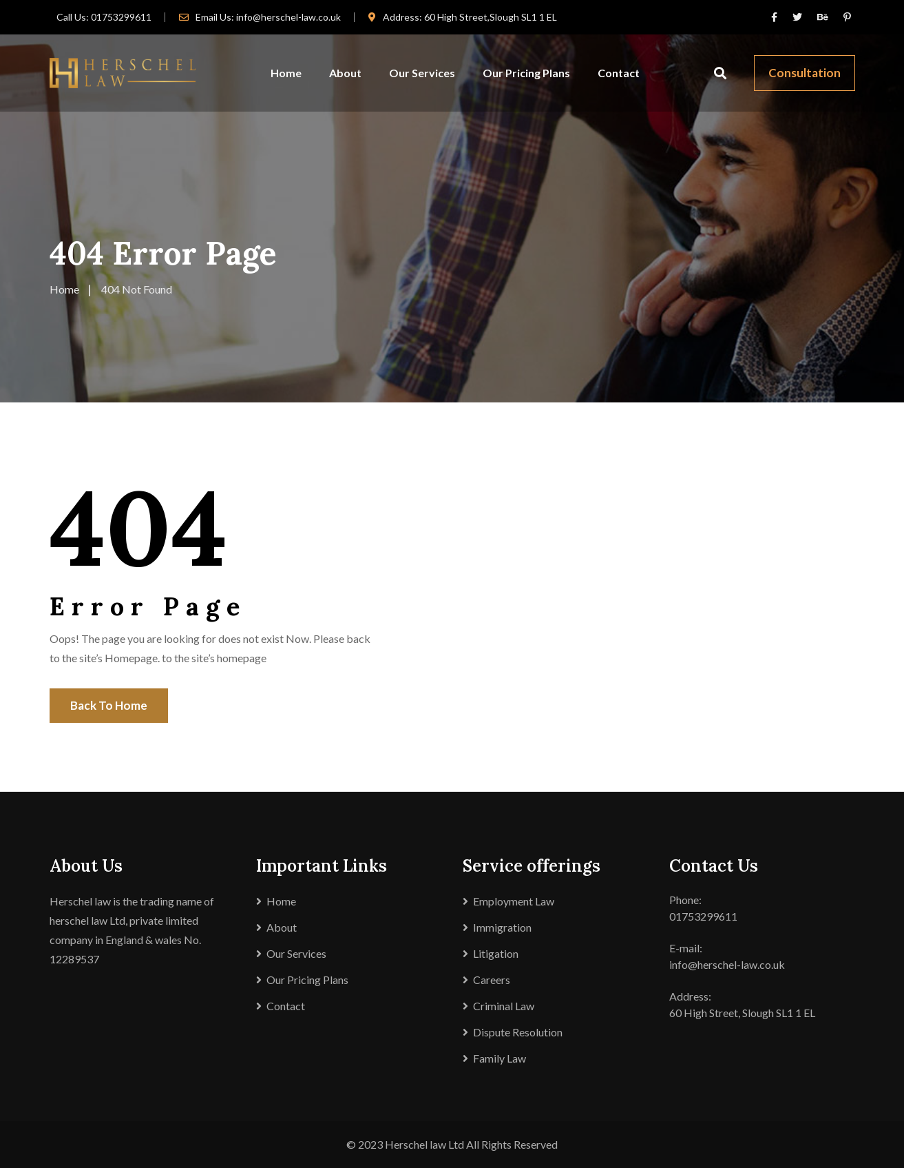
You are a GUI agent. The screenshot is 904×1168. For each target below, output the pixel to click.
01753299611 (121, 17)
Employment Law (513, 901)
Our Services (422, 72)
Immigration (502, 927)
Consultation (804, 72)
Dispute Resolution (518, 1031)
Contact (619, 72)
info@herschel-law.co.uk (288, 17)
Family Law (499, 1058)
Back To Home (108, 705)
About (345, 72)
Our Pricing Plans (526, 72)
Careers (491, 979)
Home (286, 72)
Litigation (495, 953)
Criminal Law (503, 1005)
